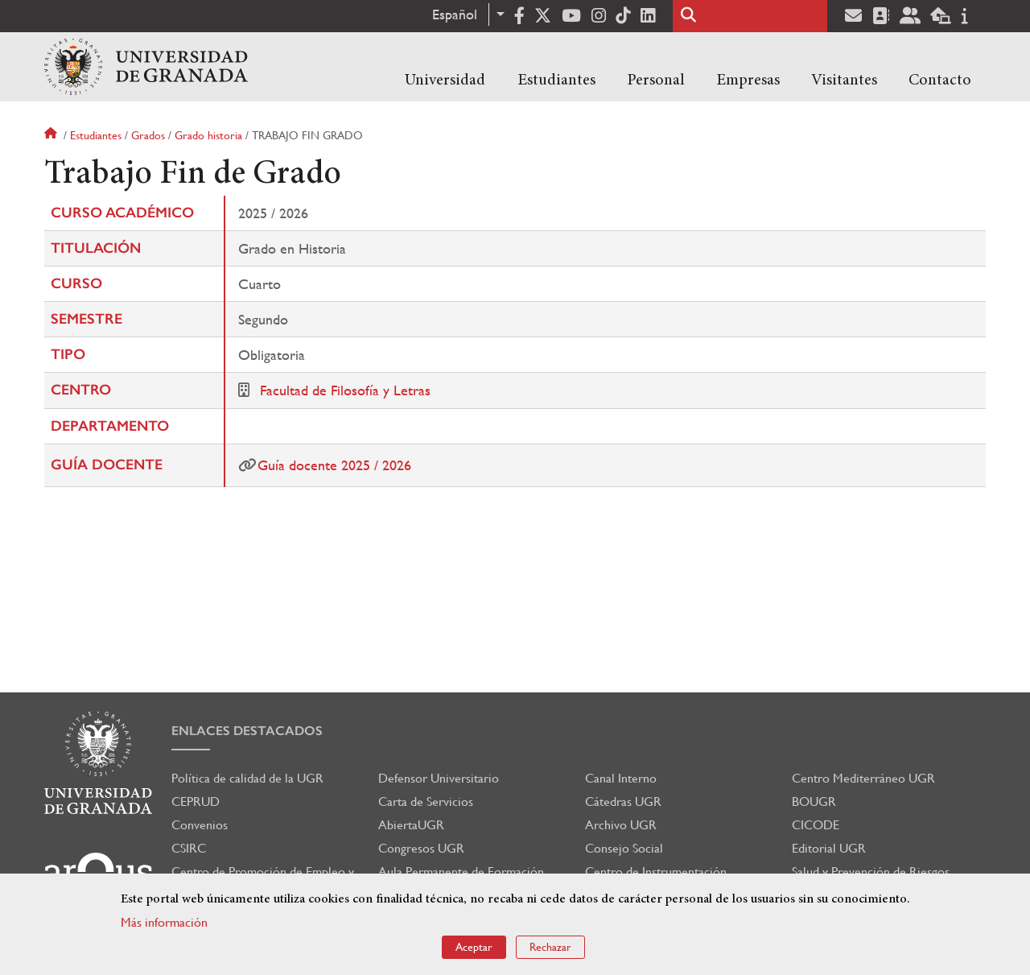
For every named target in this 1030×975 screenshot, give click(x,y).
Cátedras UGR (623, 801)
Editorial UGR (829, 848)
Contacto (939, 80)
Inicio (52, 135)
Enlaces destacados (247, 730)
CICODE (815, 824)
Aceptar (473, 946)
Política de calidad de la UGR (247, 778)
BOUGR (814, 801)
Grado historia (208, 135)
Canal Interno (621, 778)
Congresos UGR (421, 848)
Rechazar (550, 946)
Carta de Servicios (425, 801)
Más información (164, 922)
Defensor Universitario (438, 778)
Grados (148, 135)
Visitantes (844, 80)
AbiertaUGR (411, 824)
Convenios (199, 824)
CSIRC (188, 848)
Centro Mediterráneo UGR (863, 778)
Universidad (445, 80)
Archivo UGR (621, 824)
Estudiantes (556, 80)
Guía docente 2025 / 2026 (334, 465)
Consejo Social (624, 848)
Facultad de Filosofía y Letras (345, 390)
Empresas (748, 80)
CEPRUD (195, 801)
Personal (656, 80)
